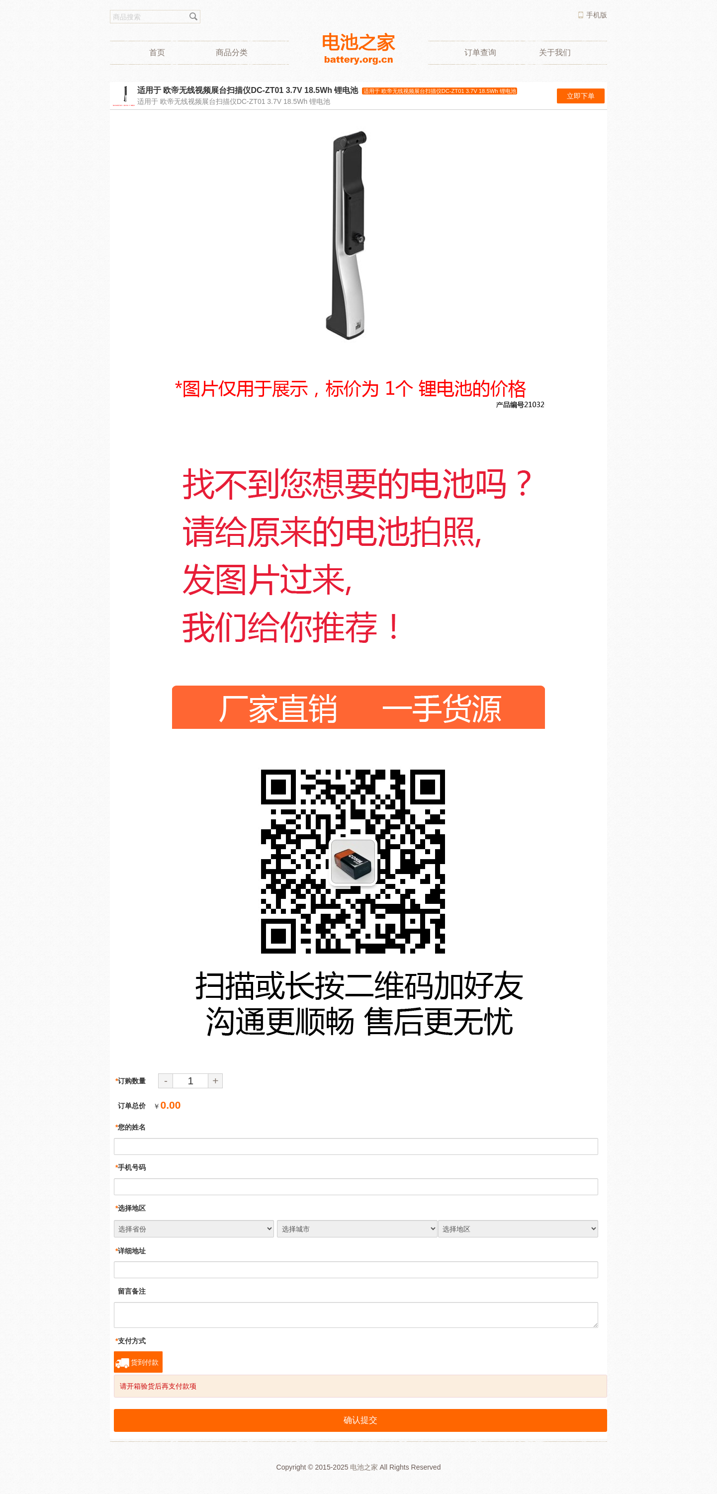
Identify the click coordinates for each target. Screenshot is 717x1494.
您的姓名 (130, 1127)
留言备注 (130, 1291)
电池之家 (364, 1467)
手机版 (596, 15)
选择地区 (130, 1208)
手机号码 (130, 1167)
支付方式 (130, 1341)
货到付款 (145, 1362)
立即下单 (581, 96)
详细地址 (130, 1251)
